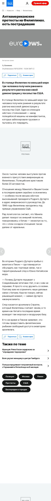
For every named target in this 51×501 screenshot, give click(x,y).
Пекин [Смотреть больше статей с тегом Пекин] (40, 376)
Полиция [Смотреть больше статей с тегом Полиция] (10, 376)
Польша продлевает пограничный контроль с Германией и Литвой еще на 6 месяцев (22, 365)
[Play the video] (25, 43)
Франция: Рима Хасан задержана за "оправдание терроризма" (18, 350)
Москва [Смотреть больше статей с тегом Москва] (25, 376)
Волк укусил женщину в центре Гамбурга (21, 358)
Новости (10, 10)
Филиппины (27, 10)
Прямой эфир (40, 3)
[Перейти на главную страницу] (10, 3)
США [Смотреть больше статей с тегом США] (25, 383)
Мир (18, 10)
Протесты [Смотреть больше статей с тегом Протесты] (10, 383)
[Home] (3, 10)
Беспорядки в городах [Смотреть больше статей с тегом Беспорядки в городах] (16, 389)
